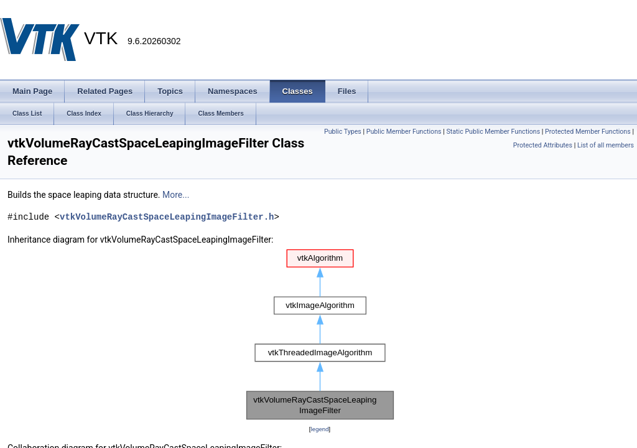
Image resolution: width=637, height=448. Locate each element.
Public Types (342, 132)
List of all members (605, 145)
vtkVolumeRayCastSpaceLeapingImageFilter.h (167, 217)
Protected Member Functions (588, 132)
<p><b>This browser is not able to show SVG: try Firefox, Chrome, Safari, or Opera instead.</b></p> (320, 334)
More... (175, 195)
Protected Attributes (542, 145)
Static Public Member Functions (493, 132)
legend (319, 429)
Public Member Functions (404, 132)
